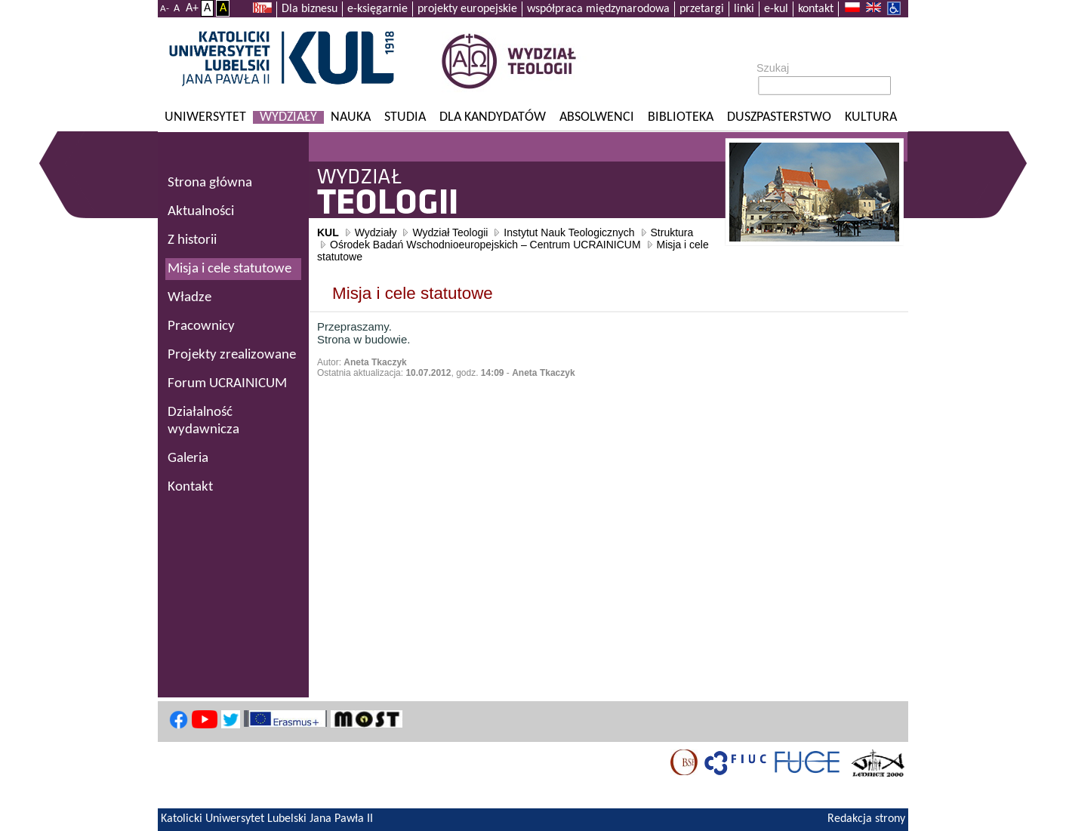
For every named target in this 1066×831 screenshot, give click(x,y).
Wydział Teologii (450, 232)
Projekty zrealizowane (232, 355)
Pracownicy (201, 326)
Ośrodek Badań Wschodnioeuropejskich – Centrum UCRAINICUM (485, 245)
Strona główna (210, 183)
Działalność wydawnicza (203, 421)
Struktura (672, 232)
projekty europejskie (467, 9)
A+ (192, 8)
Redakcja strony (866, 819)
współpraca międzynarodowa (598, 9)
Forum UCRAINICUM (227, 384)
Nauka (351, 117)
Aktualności (201, 212)
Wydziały (288, 117)
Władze (189, 298)
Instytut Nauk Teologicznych (569, 232)
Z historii (192, 240)
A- (164, 9)
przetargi (701, 9)
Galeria (188, 458)
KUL (328, 232)
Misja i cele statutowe (229, 269)
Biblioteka (680, 117)
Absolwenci (596, 117)
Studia (405, 117)
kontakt (815, 9)
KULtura (871, 117)
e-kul (776, 9)
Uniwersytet (205, 117)
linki (744, 9)
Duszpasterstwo (779, 117)
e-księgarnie (377, 9)
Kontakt (190, 487)
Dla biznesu (309, 9)
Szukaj (772, 68)
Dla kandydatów (492, 117)
